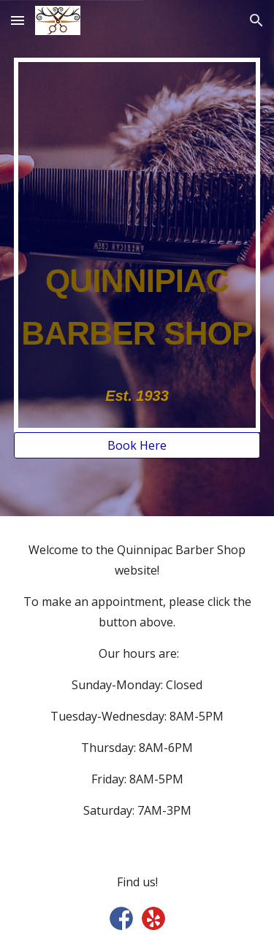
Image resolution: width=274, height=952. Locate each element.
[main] (137, 245)
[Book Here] (137, 445)
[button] (17, 20)
